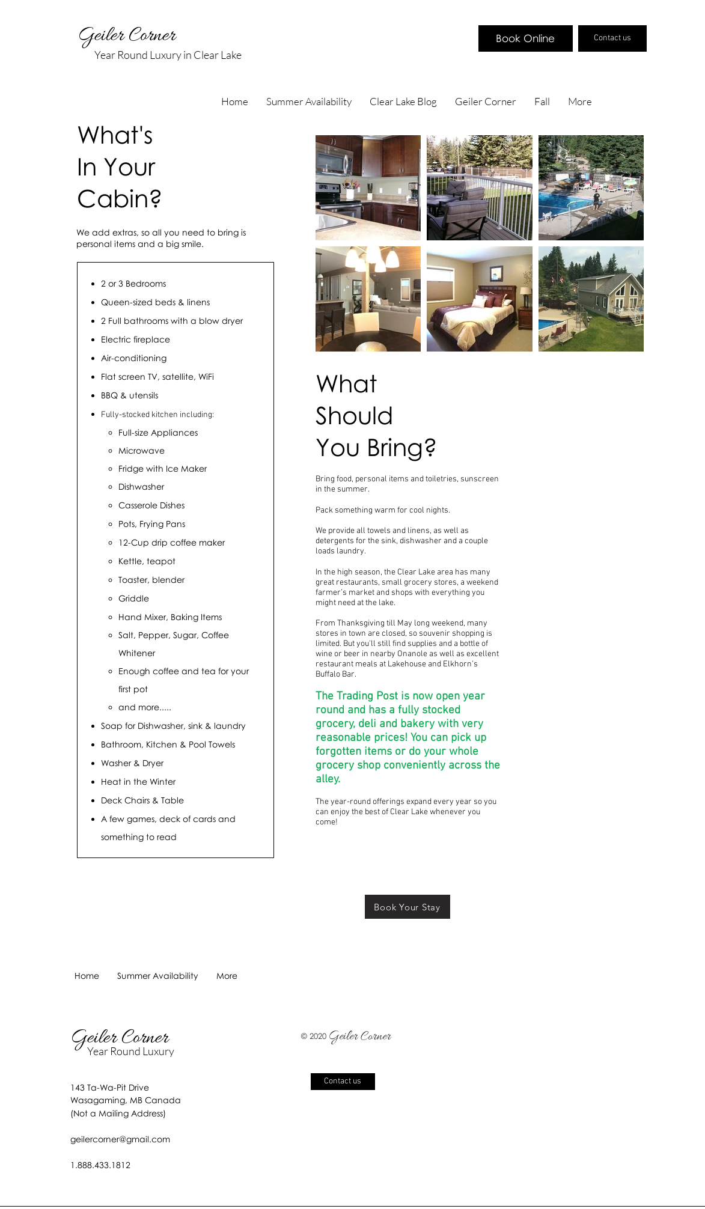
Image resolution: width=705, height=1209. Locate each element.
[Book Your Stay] (407, 907)
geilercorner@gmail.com (120, 1139)
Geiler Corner (129, 36)
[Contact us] (612, 38)
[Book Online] (525, 38)
